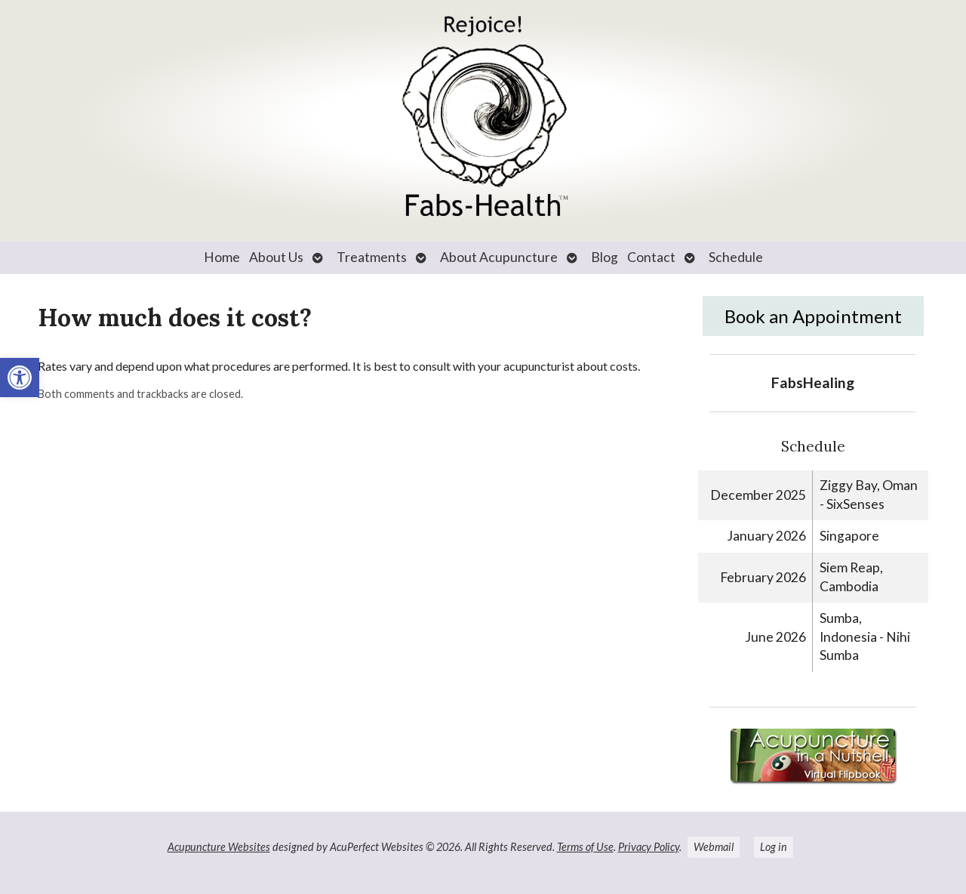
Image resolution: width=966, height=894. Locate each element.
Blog (604, 257)
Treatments (372, 257)
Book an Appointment (813, 316)
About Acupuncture (499, 257)
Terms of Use (585, 846)
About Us (276, 257)
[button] (19, 377)
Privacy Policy (648, 846)
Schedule (736, 257)
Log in (773, 846)
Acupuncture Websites (219, 846)
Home (222, 257)
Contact (651, 257)
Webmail (714, 846)
